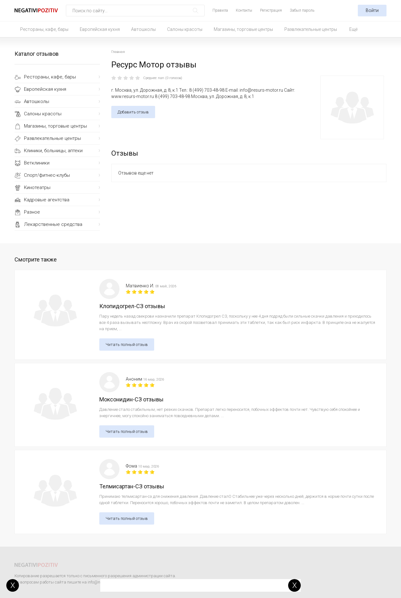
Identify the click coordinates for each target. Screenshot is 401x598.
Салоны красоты (184, 29)
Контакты (244, 10)
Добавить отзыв (133, 112)
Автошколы (143, 29)
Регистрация (271, 10)
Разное (32, 212)
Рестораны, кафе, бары (44, 29)
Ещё (353, 29)
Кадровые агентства (46, 200)
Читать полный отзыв (127, 344)
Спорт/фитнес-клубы (47, 175)
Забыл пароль (302, 10)
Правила (220, 10)
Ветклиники (36, 163)
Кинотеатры (37, 187)
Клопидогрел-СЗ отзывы (132, 306)
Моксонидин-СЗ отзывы (131, 399)
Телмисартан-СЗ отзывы (131, 486)
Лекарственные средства (53, 224)
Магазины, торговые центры (243, 29)
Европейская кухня (100, 29)
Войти (372, 10)
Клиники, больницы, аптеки (53, 150)
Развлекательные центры (310, 29)
